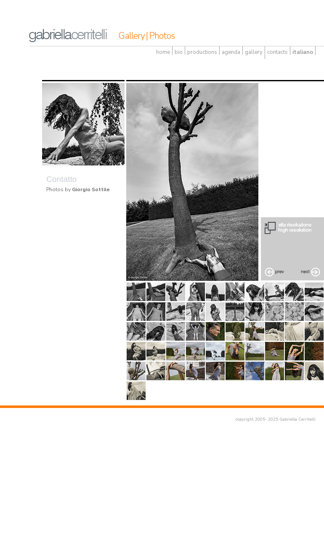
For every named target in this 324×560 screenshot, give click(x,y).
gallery (254, 52)
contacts (277, 52)
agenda (231, 52)
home (163, 52)
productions (202, 52)
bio (179, 52)
